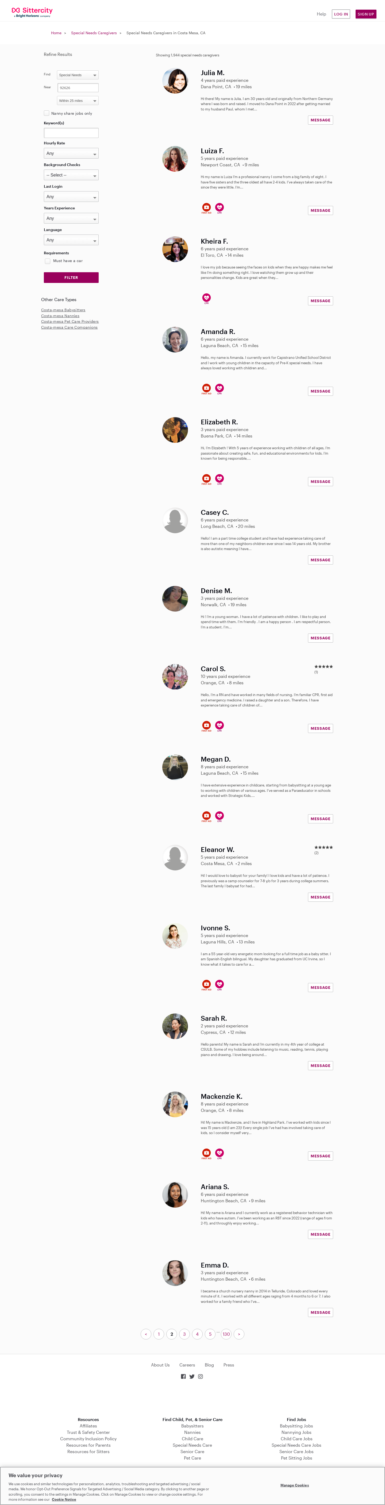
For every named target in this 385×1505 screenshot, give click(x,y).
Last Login (53, 186)
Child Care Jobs (297, 1438)
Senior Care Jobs (296, 1451)
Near (47, 87)
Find (47, 74)
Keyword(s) (54, 123)
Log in (341, 14)
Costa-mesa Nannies (60, 315)
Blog (209, 1364)
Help (321, 13)
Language (53, 229)
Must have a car (68, 260)
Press (229, 1364)
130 (226, 1334)
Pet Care (192, 1457)
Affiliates (88, 1425)
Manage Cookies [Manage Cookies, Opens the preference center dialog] (294, 1485)
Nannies (192, 1432)
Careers (187, 1364)
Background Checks (62, 164)
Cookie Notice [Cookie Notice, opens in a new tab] (64, 1499)
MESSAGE (320, 120)
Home (56, 32)
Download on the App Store (192, 1398)
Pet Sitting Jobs (296, 1457)
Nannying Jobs (296, 1432)
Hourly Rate (54, 143)
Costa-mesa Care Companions (69, 327)
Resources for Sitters (88, 1451)
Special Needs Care (192, 1445)
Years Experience (59, 208)
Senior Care (192, 1451)
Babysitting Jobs (296, 1425)
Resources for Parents (88, 1445)
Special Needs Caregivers (94, 32)
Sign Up (366, 14)
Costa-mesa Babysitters (63, 310)
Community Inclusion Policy (88, 1438)
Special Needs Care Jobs (296, 1445)
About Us (160, 1364)
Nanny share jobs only (71, 113)
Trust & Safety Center (88, 1432)
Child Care (192, 1438)
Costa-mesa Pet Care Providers (70, 321)
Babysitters (192, 1425)
